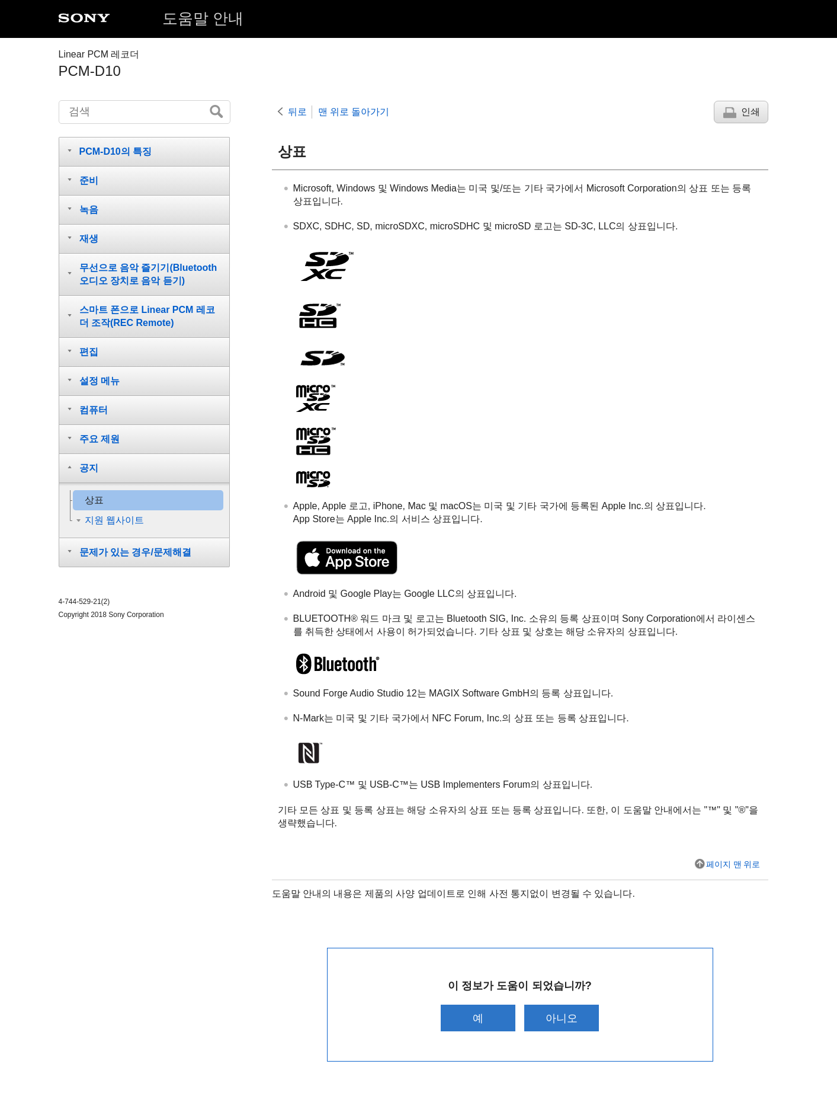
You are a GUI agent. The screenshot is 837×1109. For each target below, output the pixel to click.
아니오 (562, 1018)
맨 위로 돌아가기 (354, 112)
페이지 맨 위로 (733, 864)
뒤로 (297, 112)
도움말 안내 (202, 18)
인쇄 (750, 112)
